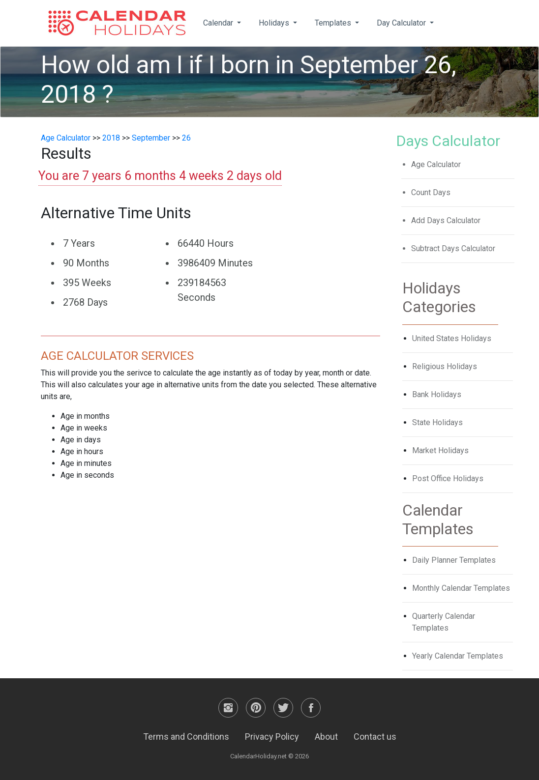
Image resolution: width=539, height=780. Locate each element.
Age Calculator (65, 138)
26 (186, 138)
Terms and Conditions (186, 736)
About (326, 736)
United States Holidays (451, 338)
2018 (111, 138)
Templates (334, 23)
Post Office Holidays (447, 478)
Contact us (375, 736)
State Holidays (437, 422)
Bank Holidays (436, 394)
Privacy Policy (272, 736)
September (151, 138)
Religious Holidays (444, 366)
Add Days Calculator (445, 220)
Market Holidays (440, 450)
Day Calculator (402, 23)
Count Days (430, 192)
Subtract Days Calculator (453, 248)
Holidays (275, 23)
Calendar (219, 23)
